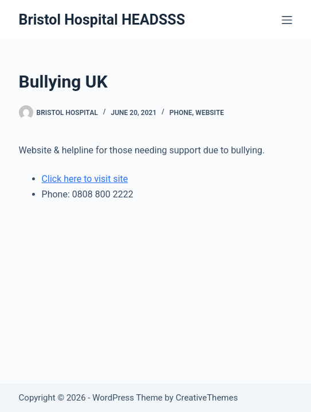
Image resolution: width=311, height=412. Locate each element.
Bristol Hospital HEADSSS (102, 19)
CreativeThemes (207, 398)
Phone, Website (197, 113)
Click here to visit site (85, 178)
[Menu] (287, 20)
